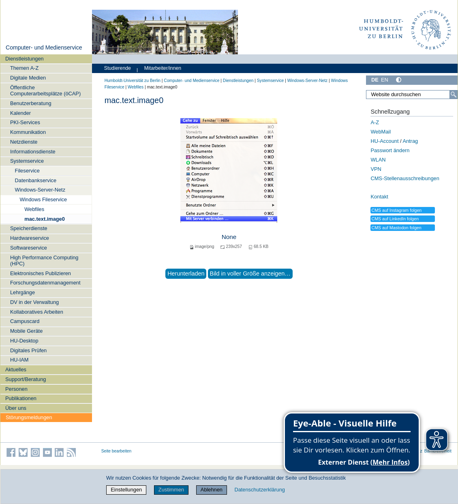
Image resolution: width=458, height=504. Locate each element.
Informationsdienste (33, 152)
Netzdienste (24, 142)
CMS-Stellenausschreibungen (404, 178)
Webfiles (34, 209)
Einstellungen (126, 490)
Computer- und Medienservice (44, 47)
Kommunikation (28, 132)
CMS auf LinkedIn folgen (395, 218)
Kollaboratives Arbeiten (36, 312)
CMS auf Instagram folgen (396, 210)
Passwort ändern (389, 150)
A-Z (374, 122)
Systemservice (27, 161)
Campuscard (25, 321)
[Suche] (453, 94)
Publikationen (20, 398)
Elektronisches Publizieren (40, 273)
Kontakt (379, 197)
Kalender (20, 113)
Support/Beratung (25, 379)
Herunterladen (185, 273)
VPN (375, 169)
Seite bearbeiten (116, 451)
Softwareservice (28, 248)
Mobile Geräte (26, 331)
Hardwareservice (29, 238)
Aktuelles (15, 369)
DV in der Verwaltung (34, 302)
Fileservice (27, 171)
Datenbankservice (35, 180)
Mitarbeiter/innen (162, 68)
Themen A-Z (24, 68)
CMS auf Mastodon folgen (396, 227)
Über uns (15, 408)
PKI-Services (25, 122)
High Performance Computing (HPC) (44, 260)
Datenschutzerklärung (259, 490)
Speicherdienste (28, 228)
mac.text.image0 (44, 219)
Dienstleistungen (24, 59)
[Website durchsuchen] (412, 94)
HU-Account (384, 141)
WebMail (380, 132)
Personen (16, 389)
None (229, 236)
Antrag (410, 141)
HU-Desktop (24, 341)
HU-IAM (19, 360)
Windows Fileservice (43, 199)
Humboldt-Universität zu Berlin (133, 80)
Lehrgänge (22, 292)
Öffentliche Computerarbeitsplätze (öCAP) (45, 90)
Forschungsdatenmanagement (45, 283)
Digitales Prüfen (28, 350)
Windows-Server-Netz (40, 190)
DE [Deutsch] (375, 80)
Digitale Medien (28, 78)
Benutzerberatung (30, 103)
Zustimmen (171, 490)
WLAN (377, 160)
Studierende (117, 68)
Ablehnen (212, 490)
